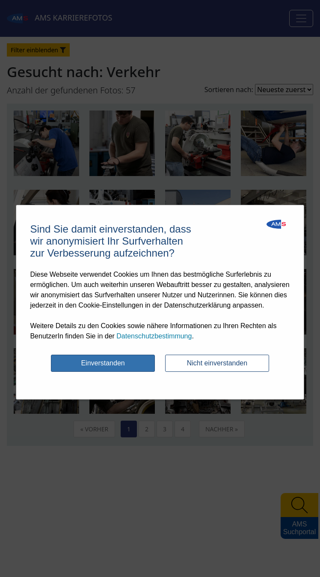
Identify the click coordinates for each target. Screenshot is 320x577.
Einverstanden (102, 363)
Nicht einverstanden (217, 363)
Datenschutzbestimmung (154, 336)
